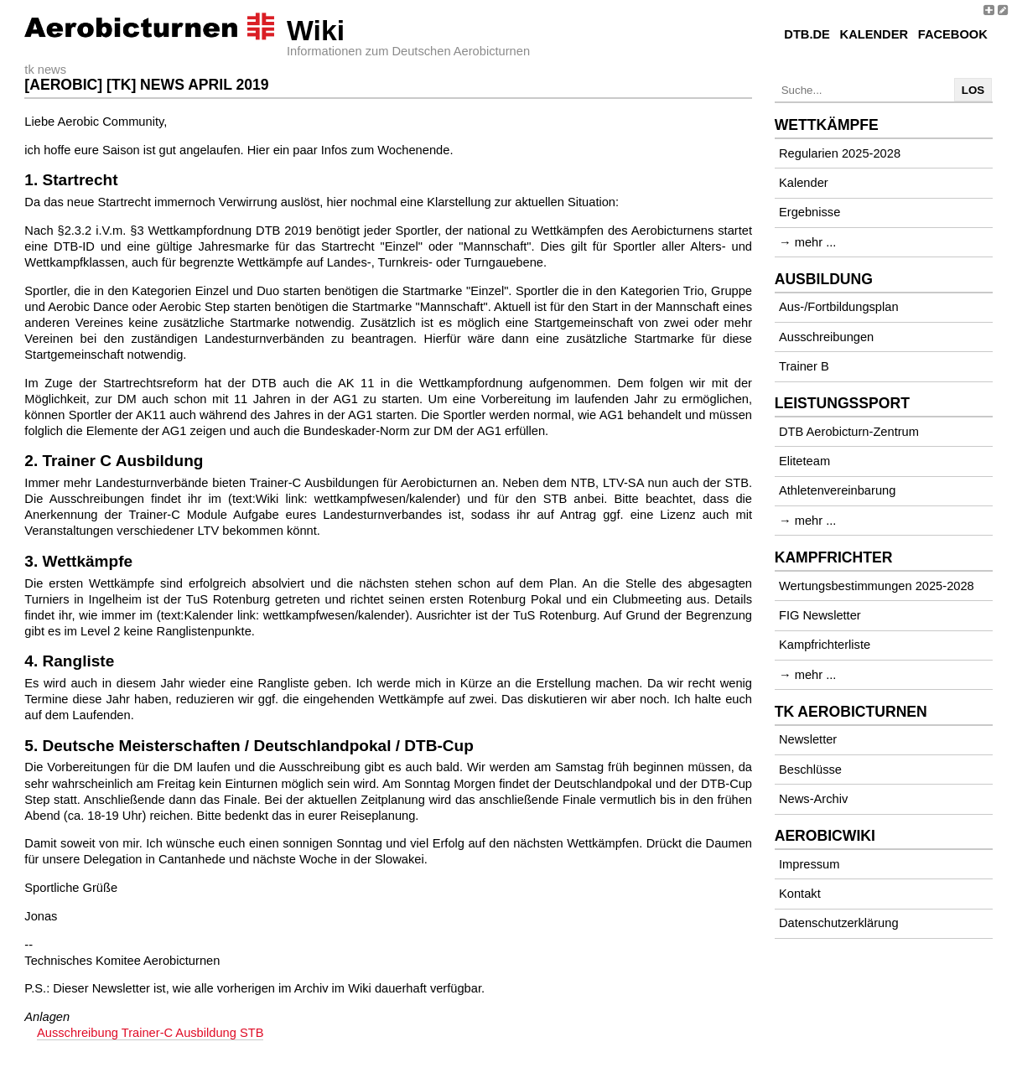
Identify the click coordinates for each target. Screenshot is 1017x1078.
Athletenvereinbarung (837, 490)
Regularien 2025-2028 (839, 153)
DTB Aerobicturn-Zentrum (849, 431)
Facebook (953, 34)
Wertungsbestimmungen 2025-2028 (876, 586)
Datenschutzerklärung (839, 923)
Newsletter (808, 739)
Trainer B (804, 366)
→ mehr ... (807, 242)
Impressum (809, 864)
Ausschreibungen (826, 337)
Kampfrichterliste (824, 644)
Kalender (874, 34)
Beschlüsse (810, 769)
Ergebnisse (809, 212)
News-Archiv (813, 799)
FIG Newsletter (820, 615)
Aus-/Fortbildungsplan (839, 307)
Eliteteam (804, 461)
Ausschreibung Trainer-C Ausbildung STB (150, 1032)
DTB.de (807, 34)
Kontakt (800, 893)
